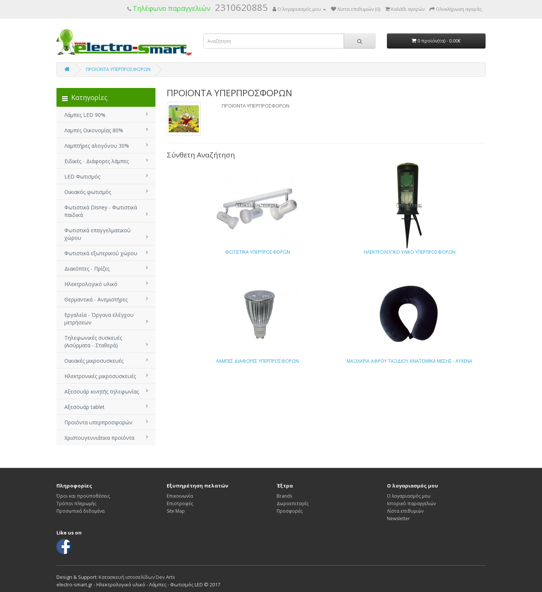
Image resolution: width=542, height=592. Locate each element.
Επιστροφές (180, 503)
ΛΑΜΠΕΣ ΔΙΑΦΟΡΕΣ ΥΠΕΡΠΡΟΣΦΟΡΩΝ (257, 361)
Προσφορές (290, 511)
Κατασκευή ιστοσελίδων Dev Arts (137, 577)
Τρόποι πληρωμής (76, 503)
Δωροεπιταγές (293, 503)
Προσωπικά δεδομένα (80, 511)
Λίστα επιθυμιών (405, 511)
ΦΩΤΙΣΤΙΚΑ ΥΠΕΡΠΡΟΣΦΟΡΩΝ (257, 252)
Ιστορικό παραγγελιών (411, 503)
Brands (284, 496)
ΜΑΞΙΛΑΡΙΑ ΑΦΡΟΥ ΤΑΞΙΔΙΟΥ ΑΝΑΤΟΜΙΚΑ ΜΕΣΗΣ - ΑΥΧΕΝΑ (409, 361)
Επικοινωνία (180, 496)
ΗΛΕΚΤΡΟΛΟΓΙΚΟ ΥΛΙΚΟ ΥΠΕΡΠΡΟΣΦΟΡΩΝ (409, 252)
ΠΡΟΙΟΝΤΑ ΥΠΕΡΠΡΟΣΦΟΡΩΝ (118, 69)
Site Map (176, 511)
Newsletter (398, 518)
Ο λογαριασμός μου (409, 496)
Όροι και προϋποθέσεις (83, 496)
